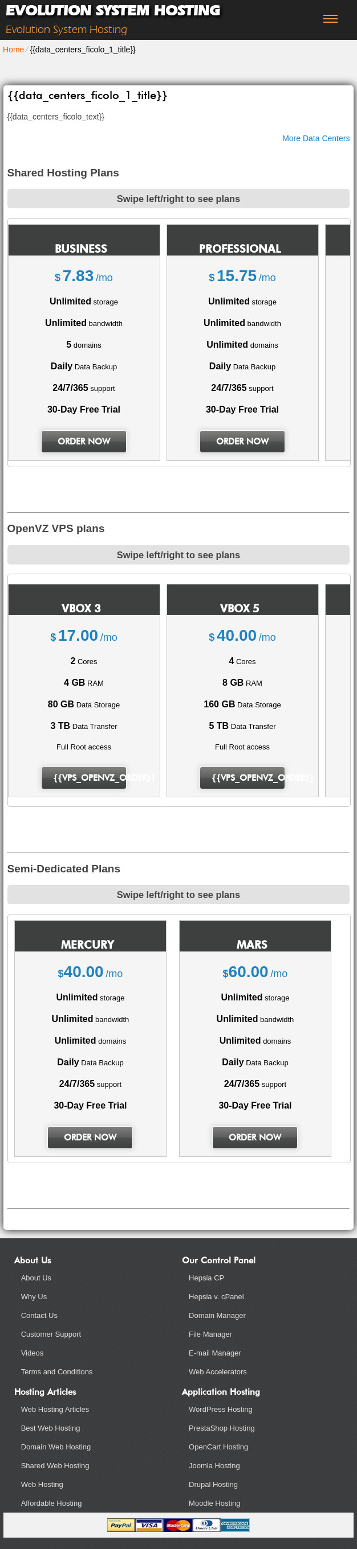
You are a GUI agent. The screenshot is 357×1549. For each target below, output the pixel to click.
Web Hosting (42, 1484)
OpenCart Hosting (218, 1447)
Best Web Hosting (50, 1428)
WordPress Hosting (221, 1409)
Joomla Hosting (214, 1465)
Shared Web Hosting (55, 1465)
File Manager (210, 1334)
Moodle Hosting (214, 1503)
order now (84, 441)
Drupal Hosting (213, 1484)
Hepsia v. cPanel (216, 1296)
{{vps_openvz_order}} (90, 778)
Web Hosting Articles (55, 1409)
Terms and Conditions (57, 1371)
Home (13, 49)
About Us (36, 1278)
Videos (32, 1353)
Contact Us (39, 1315)
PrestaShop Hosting (222, 1428)
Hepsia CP (206, 1278)
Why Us (34, 1296)
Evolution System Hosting (113, 10)
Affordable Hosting (51, 1503)
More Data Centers (316, 138)
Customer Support (51, 1334)
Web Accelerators (218, 1371)
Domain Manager (217, 1315)
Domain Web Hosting (56, 1447)
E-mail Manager (215, 1353)
